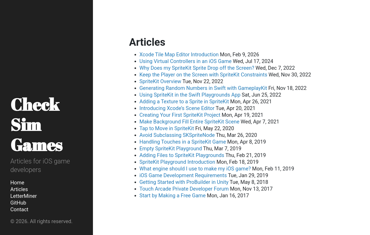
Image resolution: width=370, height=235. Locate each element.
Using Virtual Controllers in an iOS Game (185, 61)
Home (17, 182)
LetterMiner (23, 196)
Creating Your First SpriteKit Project (180, 115)
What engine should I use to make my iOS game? (195, 169)
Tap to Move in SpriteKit (166, 128)
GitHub (18, 203)
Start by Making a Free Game (172, 195)
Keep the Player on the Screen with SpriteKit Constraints (203, 75)
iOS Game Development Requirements (183, 175)
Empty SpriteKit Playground (170, 148)
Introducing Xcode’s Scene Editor (177, 108)
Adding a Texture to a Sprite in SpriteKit (184, 101)
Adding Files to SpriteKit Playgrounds (181, 155)
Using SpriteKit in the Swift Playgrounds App (189, 95)
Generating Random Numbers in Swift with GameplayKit (203, 88)
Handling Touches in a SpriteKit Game (182, 142)
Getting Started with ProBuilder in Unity (184, 182)
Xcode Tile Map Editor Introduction (179, 54)
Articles (19, 189)
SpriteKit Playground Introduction (177, 162)
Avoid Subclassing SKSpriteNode (177, 135)
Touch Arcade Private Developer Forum (184, 189)
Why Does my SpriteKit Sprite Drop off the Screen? (196, 68)
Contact (19, 209)
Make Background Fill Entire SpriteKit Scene (189, 122)
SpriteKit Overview (160, 81)
